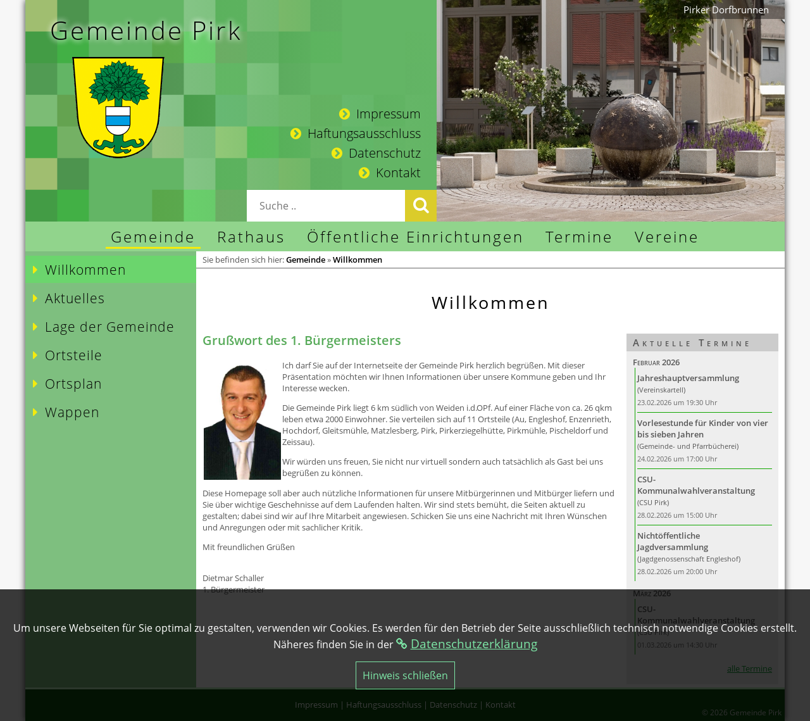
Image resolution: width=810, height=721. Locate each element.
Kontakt (390, 172)
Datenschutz (376, 152)
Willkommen (357, 259)
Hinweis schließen (405, 675)
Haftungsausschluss (355, 133)
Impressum (380, 113)
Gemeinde (305, 259)
